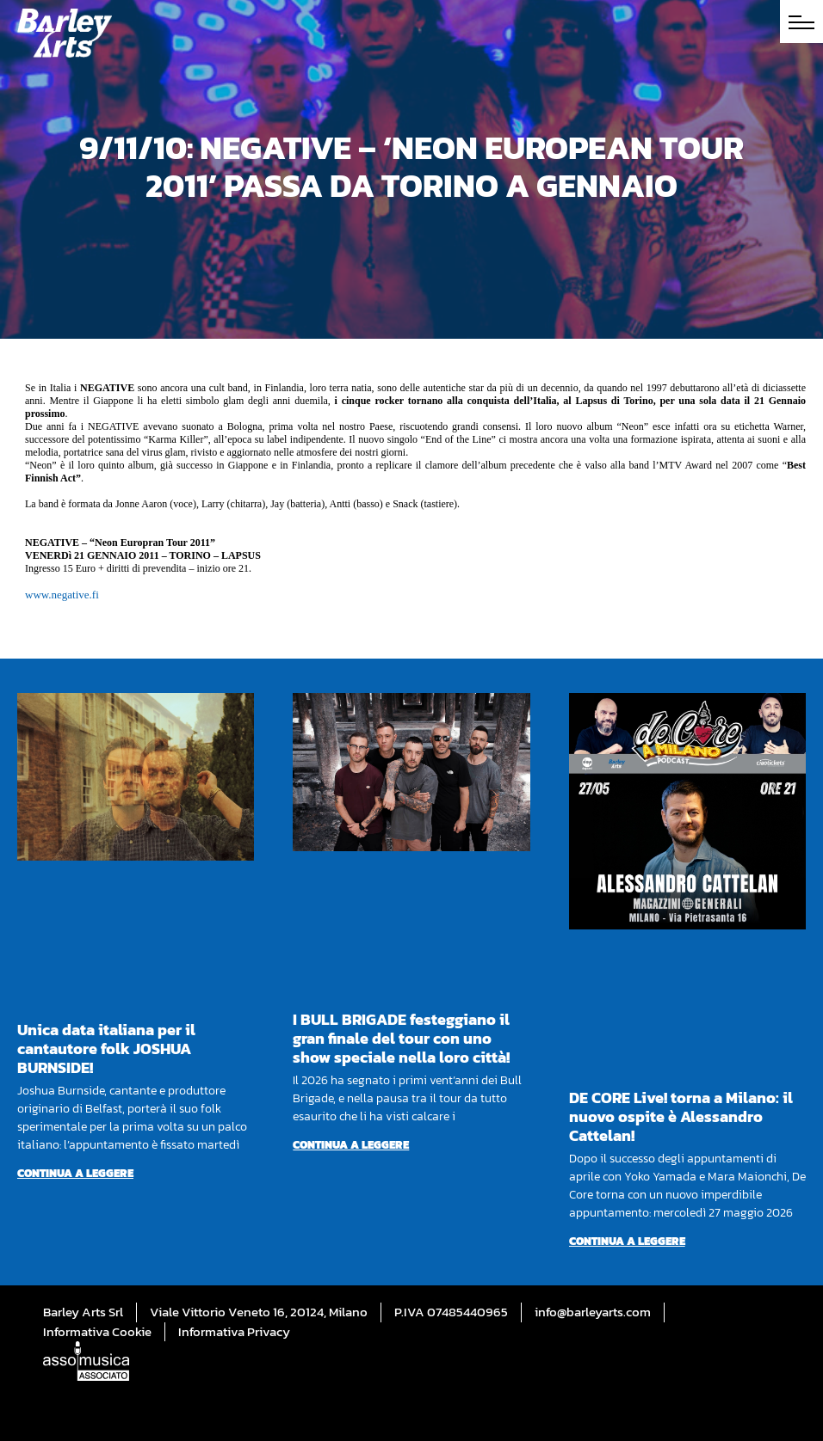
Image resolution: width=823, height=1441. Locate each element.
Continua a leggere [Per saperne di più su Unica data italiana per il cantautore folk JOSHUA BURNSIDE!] (75, 1173)
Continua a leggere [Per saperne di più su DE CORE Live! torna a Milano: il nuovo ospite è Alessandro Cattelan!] (627, 1241)
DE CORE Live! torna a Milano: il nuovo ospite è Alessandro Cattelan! (681, 1116)
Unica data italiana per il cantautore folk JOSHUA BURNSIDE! (106, 1048)
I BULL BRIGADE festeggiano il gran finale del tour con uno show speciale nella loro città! (401, 1038)
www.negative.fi (62, 594)
